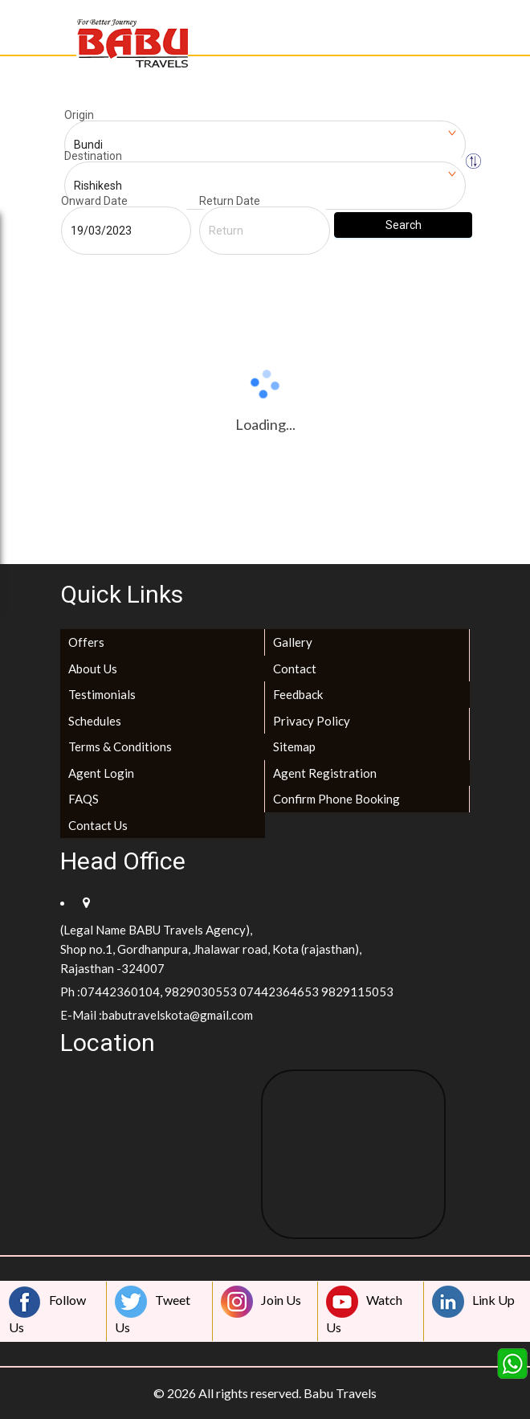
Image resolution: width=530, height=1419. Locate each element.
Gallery (292, 642)
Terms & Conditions (120, 746)
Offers (86, 642)
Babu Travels (340, 1393)
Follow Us (47, 1310)
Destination (93, 156)
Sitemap (294, 746)
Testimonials (102, 694)
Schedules (94, 721)
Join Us (261, 1302)
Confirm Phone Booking (336, 798)
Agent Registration (325, 773)
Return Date (229, 201)
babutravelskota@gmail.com (177, 1015)
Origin (79, 115)
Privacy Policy (311, 721)
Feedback (298, 694)
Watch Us (364, 1310)
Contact (294, 668)
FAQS (83, 798)
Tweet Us (152, 1310)
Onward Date (94, 201)
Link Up (473, 1302)
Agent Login (101, 773)
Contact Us (98, 825)
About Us (92, 668)
